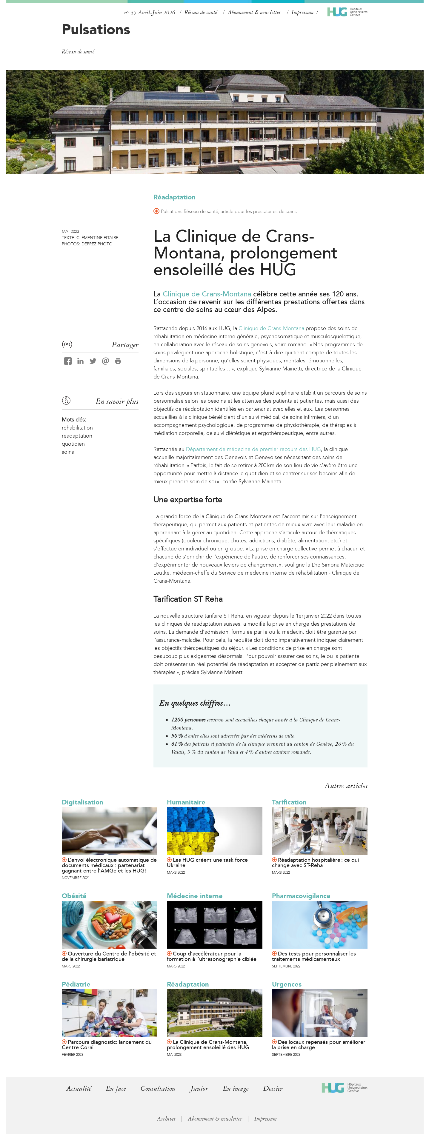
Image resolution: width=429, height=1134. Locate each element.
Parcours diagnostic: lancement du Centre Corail (107, 1044)
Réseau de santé (200, 12)
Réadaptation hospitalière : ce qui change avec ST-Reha (315, 862)
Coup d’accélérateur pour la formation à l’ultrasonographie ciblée (211, 956)
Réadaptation (174, 197)
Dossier (273, 1088)
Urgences (287, 984)
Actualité (78, 1088)
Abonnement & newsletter (254, 12)
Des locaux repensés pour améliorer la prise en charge (318, 1044)
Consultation (158, 1088)
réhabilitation (77, 427)
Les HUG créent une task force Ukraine (207, 862)
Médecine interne (195, 896)
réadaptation (77, 436)
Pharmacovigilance (301, 896)
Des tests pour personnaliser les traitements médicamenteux (314, 956)
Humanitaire (186, 802)
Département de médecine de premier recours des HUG (252, 449)
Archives (166, 1118)
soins (68, 452)
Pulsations (96, 29)
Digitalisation (82, 802)
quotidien (73, 444)
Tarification (289, 802)
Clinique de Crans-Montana (207, 294)
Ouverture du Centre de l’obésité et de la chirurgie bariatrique (109, 956)
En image (235, 1088)
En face (116, 1088)
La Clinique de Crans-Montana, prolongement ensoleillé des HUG (208, 1044)
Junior (199, 1088)
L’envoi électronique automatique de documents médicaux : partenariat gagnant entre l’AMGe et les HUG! (109, 865)
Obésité (74, 896)
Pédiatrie (76, 984)
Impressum (302, 12)
